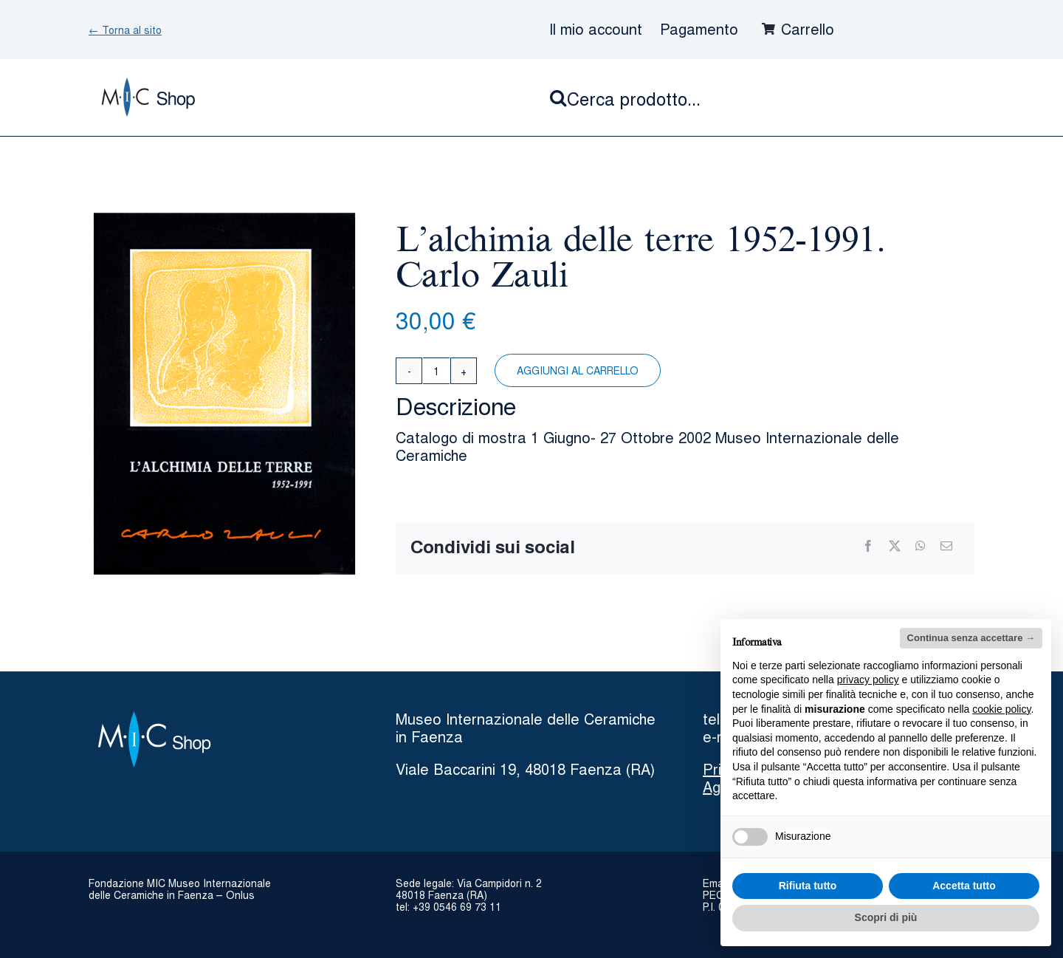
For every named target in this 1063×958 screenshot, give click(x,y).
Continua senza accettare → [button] (971, 637)
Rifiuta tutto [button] (808, 886)
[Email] (946, 545)
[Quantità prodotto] (436, 370)
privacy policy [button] (868, 679)
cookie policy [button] (1001, 709)
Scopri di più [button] (886, 917)
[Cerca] (558, 97)
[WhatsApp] (920, 545)
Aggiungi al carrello (578, 370)
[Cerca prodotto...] (761, 97)
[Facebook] (868, 545)
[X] (894, 545)
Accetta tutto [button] (964, 886)
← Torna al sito (125, 29)
